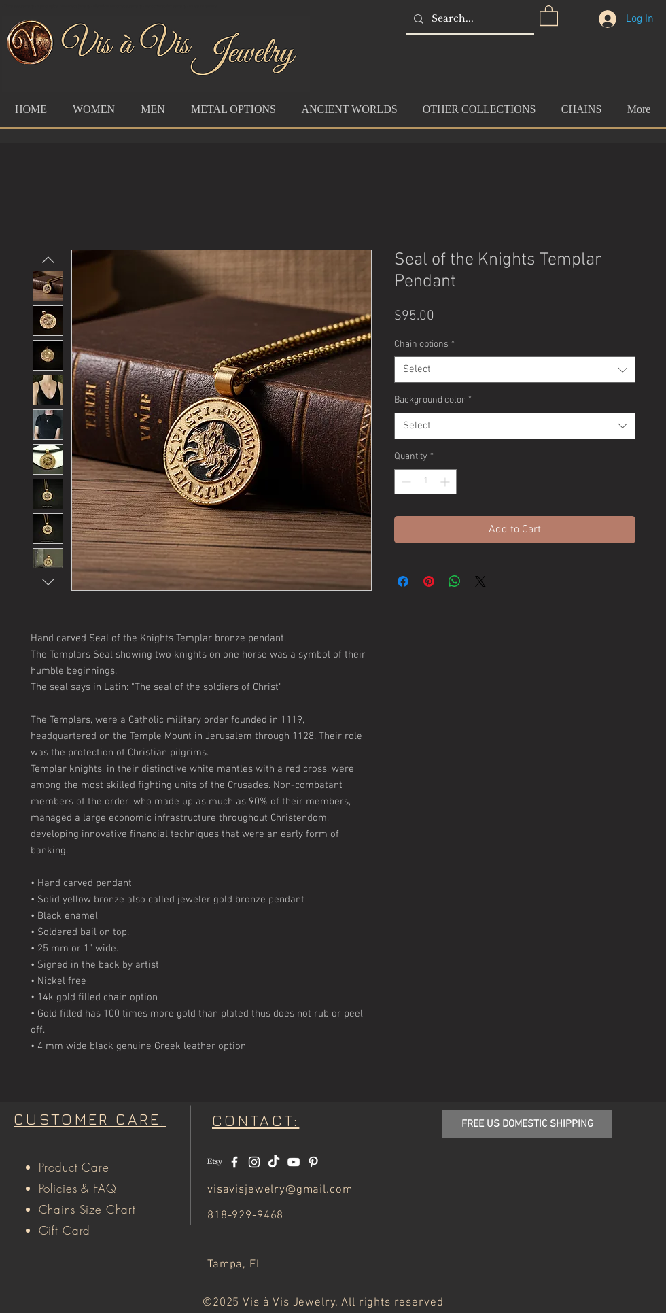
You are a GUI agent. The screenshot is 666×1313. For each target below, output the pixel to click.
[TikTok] (273, 1162)
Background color (433, 400)
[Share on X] (480, 581)
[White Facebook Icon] (234, 1162)
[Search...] (469, 18)
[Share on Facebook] (403, 581)
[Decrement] (404, 482)
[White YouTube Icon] (293, 1162)
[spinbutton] (425, 482)
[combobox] (514, 369)
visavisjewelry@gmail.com (279, 1190)
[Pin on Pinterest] (429, 581)
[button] (549, 15)
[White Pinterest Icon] (313, 1162)
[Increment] (446, 482)
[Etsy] (214, 1162)
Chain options (424, 344)
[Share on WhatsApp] (454, 581)
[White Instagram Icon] (254, 1162)
